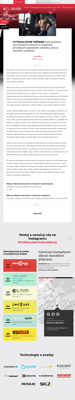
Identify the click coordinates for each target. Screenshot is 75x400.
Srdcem (32, 1)
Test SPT (4, 27)
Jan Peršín (37, 56)
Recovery (10, 1)
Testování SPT (56, 9)
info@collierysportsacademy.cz (44, 2)
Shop (27, 1)
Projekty (35, 7)
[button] (27, 7)
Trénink (4, 21)
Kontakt (64, 7)
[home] (12, 8)
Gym (5, 1)
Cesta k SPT (37, 213)
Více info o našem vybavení (48, 270)
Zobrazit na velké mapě (54, 322)
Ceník (70, 7)
